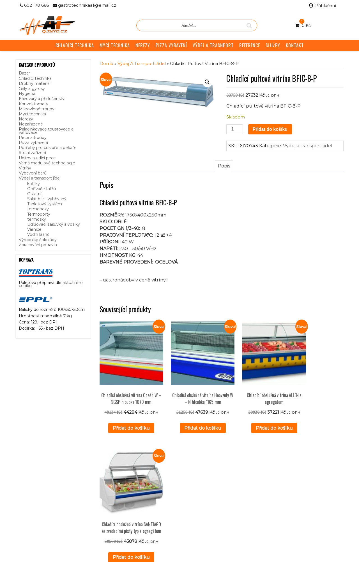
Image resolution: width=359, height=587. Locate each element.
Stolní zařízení (32, 152)
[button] (207, 82)
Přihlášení (325, 5)
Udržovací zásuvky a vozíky (53, 224)
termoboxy (38, 208)
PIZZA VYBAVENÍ (171, 45)
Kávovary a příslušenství (42, 98)
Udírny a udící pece (37, 157)
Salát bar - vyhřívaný (46, 198)
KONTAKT (295, 45)
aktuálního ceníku (76, 507)
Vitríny (25, 168)
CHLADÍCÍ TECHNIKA (75, 45)
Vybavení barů (33, 173)
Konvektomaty (33, 103)
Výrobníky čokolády (38, 239)
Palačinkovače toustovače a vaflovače (46, 131)
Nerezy (26, 119)
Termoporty (38, 214)
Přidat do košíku (270, 129)
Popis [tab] (224, 166)
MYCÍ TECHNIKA (115, 45)
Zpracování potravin (38, 244)
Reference (138, 497)
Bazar (24, 73)
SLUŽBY (273, 45)
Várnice (34, 229)
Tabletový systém (44, 203)
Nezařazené (31, 124)
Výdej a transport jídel (40, 178)
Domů (106, 63)
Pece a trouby (33, 137)
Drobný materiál (34, 83)
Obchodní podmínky (147, 503)
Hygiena (27, 93)
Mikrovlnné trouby (36, 108)
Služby (134, 490)
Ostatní (34, 193)
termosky (36, 219)
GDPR (134, 509)
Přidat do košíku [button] (126, 418)
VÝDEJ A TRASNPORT (213, 45)
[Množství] (234, 129)
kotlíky (33, 183)
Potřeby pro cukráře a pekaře (48, 147)
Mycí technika (32, 114)
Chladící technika (35, 78)
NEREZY (142, 45)
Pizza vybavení (33, 142)
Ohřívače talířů (41, 188)
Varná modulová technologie (47, 163)
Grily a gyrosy (32, 88)
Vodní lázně (38, 234)
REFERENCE (249, 45)
